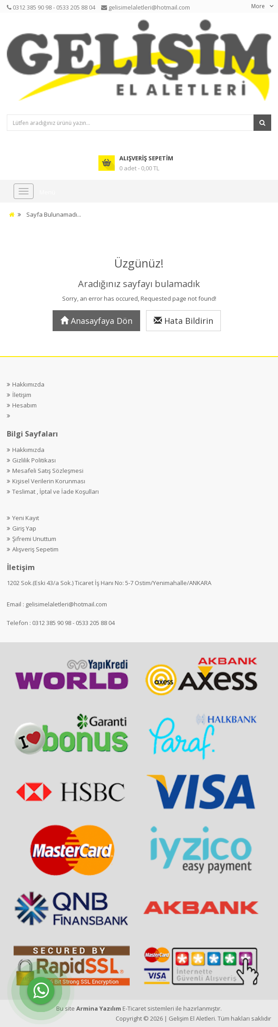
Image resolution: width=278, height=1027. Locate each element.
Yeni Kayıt (25, 518)
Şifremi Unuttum (34, 539)
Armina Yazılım (99, 1008)
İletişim (21, 395)
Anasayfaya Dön (96, 320)
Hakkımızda (28, 384)
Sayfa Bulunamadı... (53, 214)
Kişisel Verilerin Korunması (48, 481)
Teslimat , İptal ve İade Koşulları (55, 491)
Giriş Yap (24, 528)
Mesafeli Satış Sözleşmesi (47, 470)
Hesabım (24, 405)
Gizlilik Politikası (34, 460)
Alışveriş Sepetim (35, 549)
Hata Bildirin (183, 320)
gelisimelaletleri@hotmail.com (66, 604)
